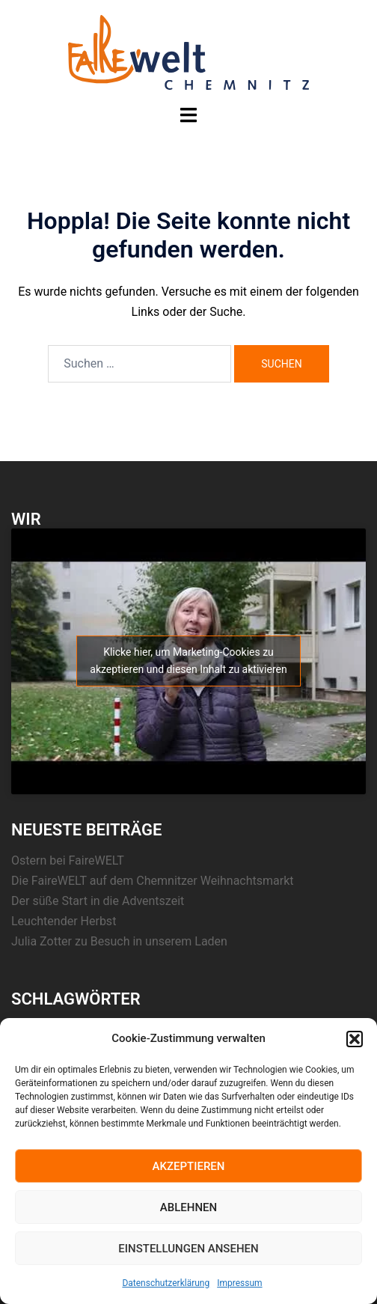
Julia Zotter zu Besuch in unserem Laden (119, 941)
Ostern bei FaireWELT (67, 860)
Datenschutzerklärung (165, 1283)
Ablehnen (188, 1207)
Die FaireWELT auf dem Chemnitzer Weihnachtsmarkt (152, 881)
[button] (354, 1039)
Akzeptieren (189, 1166)
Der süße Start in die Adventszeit (97, 901)
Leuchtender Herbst (63, 921)
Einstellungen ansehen (188, 1248)
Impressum (239, 1283)
